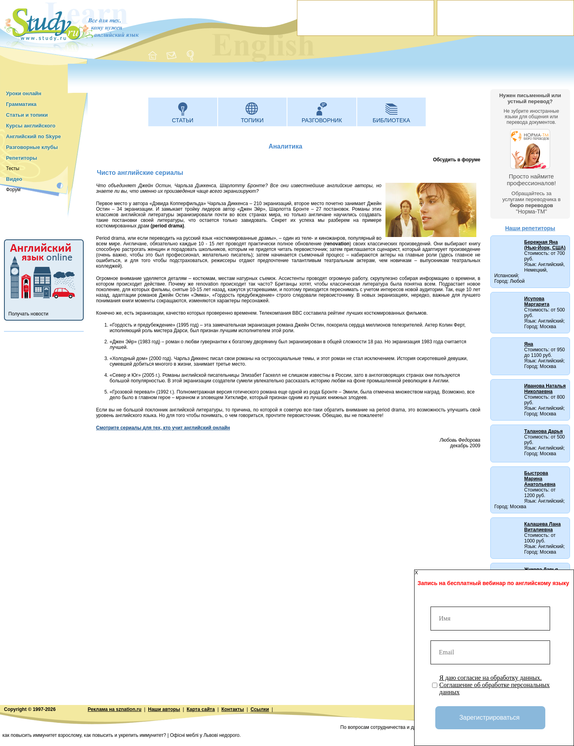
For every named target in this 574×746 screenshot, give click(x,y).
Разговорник (322, 120)
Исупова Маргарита (536, 301)
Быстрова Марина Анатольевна (539, 478)
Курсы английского (30, 126)
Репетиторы (21, 158)
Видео (14, 179)
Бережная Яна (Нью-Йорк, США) (545, 245)
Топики (252, 120)
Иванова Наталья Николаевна (545, 388)
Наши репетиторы (530, 228)
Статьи (182, 120)
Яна (528, 344)
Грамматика (21, 104)
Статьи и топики (27, 115)
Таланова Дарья (543, 431)
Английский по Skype (33, 136)
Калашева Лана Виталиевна (542, 527)
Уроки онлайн (23, 93)
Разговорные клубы (32, 147)
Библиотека (391, 120)
